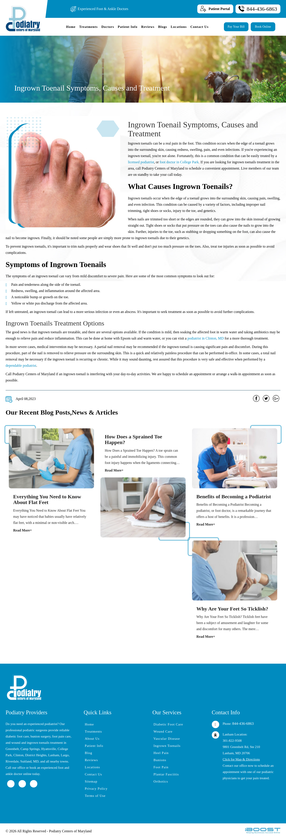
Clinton (18, 755)
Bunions (160, 760)
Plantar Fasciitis (166, 774)
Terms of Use (95, 796)
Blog (88, 753)
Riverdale (12, 761)
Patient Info (127, 27)
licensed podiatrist (141, 162)
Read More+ (27, 531)
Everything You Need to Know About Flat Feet (48, 505)
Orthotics (161, 781)
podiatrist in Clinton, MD (205, 338)
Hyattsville (48, 749)
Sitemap (91, 781)
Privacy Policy (96, 788)
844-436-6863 (262, 9)
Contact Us (199, 27)
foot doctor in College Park (179, 162)
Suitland (26, 761)
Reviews (148, 27)
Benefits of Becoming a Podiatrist (233, 502)
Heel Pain (161, 753)
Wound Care (163, 731)
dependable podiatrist (21, 365)
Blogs (162, 27)
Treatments (88, 27)
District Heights (35, 755)
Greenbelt (12, 749)
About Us (92, 738)
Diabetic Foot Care (168, 724)
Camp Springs (30, 749)
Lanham (53, 755)
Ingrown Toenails (167, 746)
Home (70, 27)
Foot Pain (161, 767)
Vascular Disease (167, 738)
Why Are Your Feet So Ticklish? (232, 614)
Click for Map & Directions (241, 759)
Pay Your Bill (236, 26)
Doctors (107, 27)
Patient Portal (219, 9)
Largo (65, 755)
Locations (179, 27)
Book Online (263, 26)
